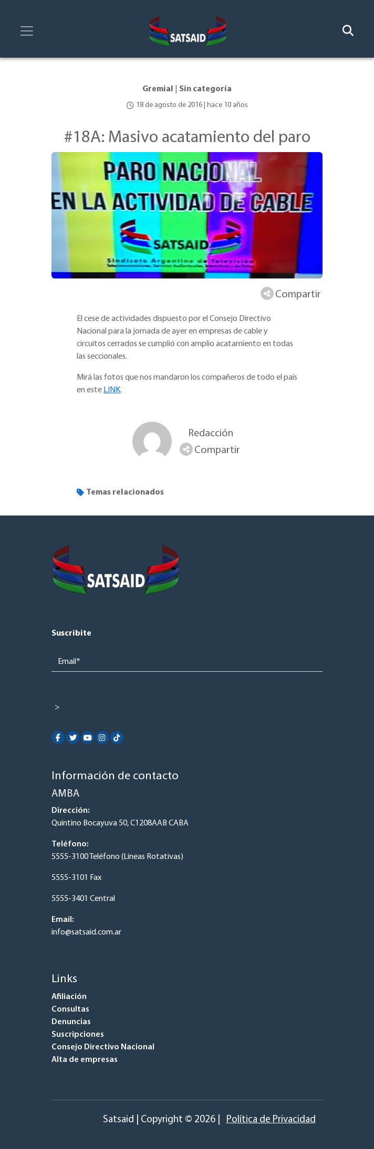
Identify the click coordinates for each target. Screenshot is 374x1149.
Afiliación (69, 997)
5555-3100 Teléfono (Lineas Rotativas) (117, 857)
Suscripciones (77, 1034)
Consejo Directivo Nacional (102, 1047)
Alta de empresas (84, 1060)
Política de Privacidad (271, 1120)
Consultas (70, 1009)
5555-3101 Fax (76, 878)
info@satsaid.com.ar (86, 932)
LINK (111, 390)
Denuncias (71, 1022)
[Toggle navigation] (27, 31)
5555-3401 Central (83, 899)
